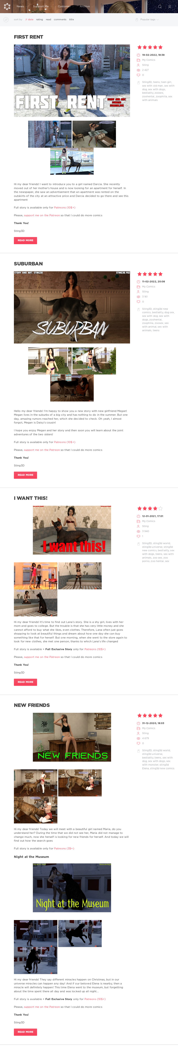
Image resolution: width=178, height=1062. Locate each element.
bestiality (147, 93)
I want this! (30, 498)
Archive (86, 6)
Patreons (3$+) (64, 848)
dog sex (169, 312)
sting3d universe (152, 547)
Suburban (28, 264)
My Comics (148, 60)
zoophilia (161, 97)
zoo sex (157, 558)
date (30, 20)
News (22, 6)
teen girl (166, 82)
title (71, 20)
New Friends (32, 705)
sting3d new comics (162, 769)
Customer (66, 6)
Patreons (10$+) (64, 208)
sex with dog (150, 316)
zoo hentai (157, 561)
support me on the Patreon (42, 215)
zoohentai (148, 97)
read (48, 20)
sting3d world (161, 543)
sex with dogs (156, 89)
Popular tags (149, 19)
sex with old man (152, 86)
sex (167, 561)
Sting (145, 65)
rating (39, 20)
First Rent (28, 37)
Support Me (42, 6)
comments (60, 20)
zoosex (159, 93)
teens (156, 82)
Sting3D (147, 82)
